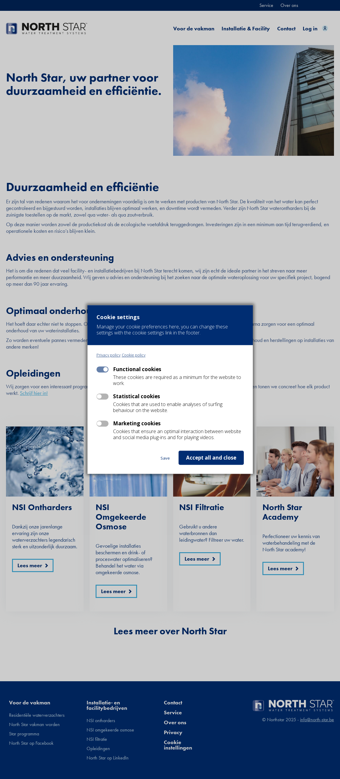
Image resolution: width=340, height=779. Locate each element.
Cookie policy (133, 355)
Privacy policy (108, 355)
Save (165, 458)
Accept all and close (211, 457)
